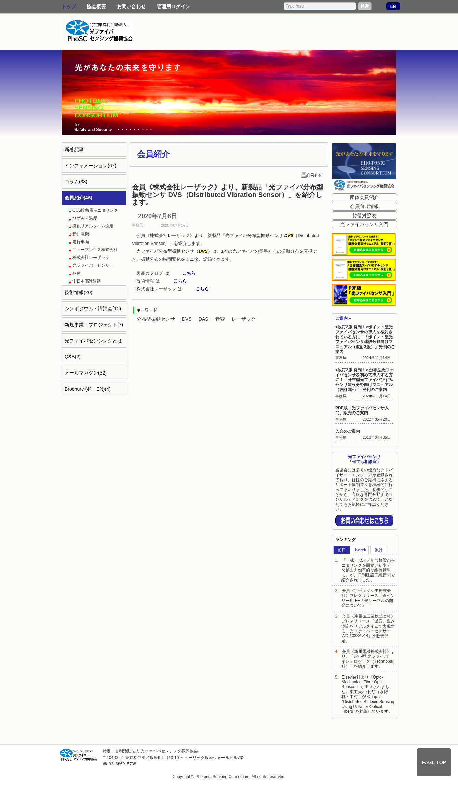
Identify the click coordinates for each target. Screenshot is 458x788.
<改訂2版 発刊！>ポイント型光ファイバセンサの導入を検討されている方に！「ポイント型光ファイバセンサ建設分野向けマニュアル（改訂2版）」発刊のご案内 (365, 339)
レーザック (244, 319)
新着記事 (74, 149)
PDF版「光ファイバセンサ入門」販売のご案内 (362, 410)
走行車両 (80, 241)
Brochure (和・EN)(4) (88, 389)
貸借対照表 (364, 215)
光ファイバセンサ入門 (364, 224)
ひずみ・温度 (84, 218)
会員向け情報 (364, 206)
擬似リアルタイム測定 (92, 226)
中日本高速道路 (86, 281)
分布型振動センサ (156, 319)
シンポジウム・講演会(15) (93, 308)
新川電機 (80, 234)
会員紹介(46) (78, 197)
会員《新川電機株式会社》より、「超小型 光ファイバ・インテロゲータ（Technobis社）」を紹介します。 (368, 659)
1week (360, 550)
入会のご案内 (347, 431)
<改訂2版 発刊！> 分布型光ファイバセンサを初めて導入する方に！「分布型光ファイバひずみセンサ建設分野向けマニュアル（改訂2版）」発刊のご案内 (364, 380)
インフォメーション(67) (90, 165)
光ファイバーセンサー (92, 265)
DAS (203, 319)
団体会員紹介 (364, 197)
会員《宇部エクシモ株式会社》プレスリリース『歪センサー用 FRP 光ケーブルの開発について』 (368, 598)
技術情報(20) (78, 292)
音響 (220, 319)
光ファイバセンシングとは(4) (93, 343)
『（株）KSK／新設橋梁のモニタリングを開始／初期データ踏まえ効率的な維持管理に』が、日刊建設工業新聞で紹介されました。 (368, 570)
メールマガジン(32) (86, 373)
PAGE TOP (434, 762)
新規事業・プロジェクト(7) (94, 324)
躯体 (76, 273)
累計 (379, 550)
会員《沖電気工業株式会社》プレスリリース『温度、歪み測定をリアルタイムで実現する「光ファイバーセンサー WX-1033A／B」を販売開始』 (368, 628)
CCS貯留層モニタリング (95, 210)
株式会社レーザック (90, 257)
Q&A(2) (73, 356)
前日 (342, 550)
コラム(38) (76, 181)
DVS (187, 319)
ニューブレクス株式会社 (95, 249)
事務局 (341, 358)
